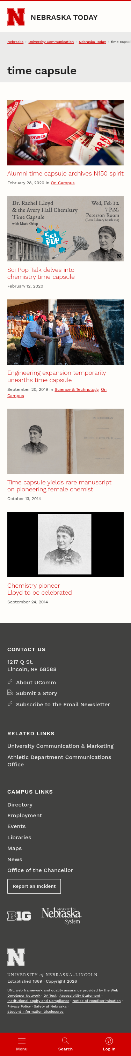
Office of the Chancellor (40, 870)
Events (16, 826)
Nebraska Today (64, 17)
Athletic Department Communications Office (59, 761)
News (14, 859)
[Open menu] (22, 1044)
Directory (19, 804)
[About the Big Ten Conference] (19, 916)
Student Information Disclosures (35, 1011)
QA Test (49, 995)
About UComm (36, 682)
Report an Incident (34, 886)
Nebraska (15, 42)
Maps (14, 848)
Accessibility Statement (79, 995)
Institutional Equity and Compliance (38, 1001)
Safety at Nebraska (50, 1006)
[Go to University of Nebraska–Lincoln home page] (16, 17)
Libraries (19, 837)
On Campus (63, 182)
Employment (24, 815)
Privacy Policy (19, 1006)
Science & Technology (76, 389)
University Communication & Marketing (60, 746)
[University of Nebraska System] (62, 916)
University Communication (51, 42)
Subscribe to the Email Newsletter (63, 704)
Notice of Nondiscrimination (96, 1001)
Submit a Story (36, 693)
